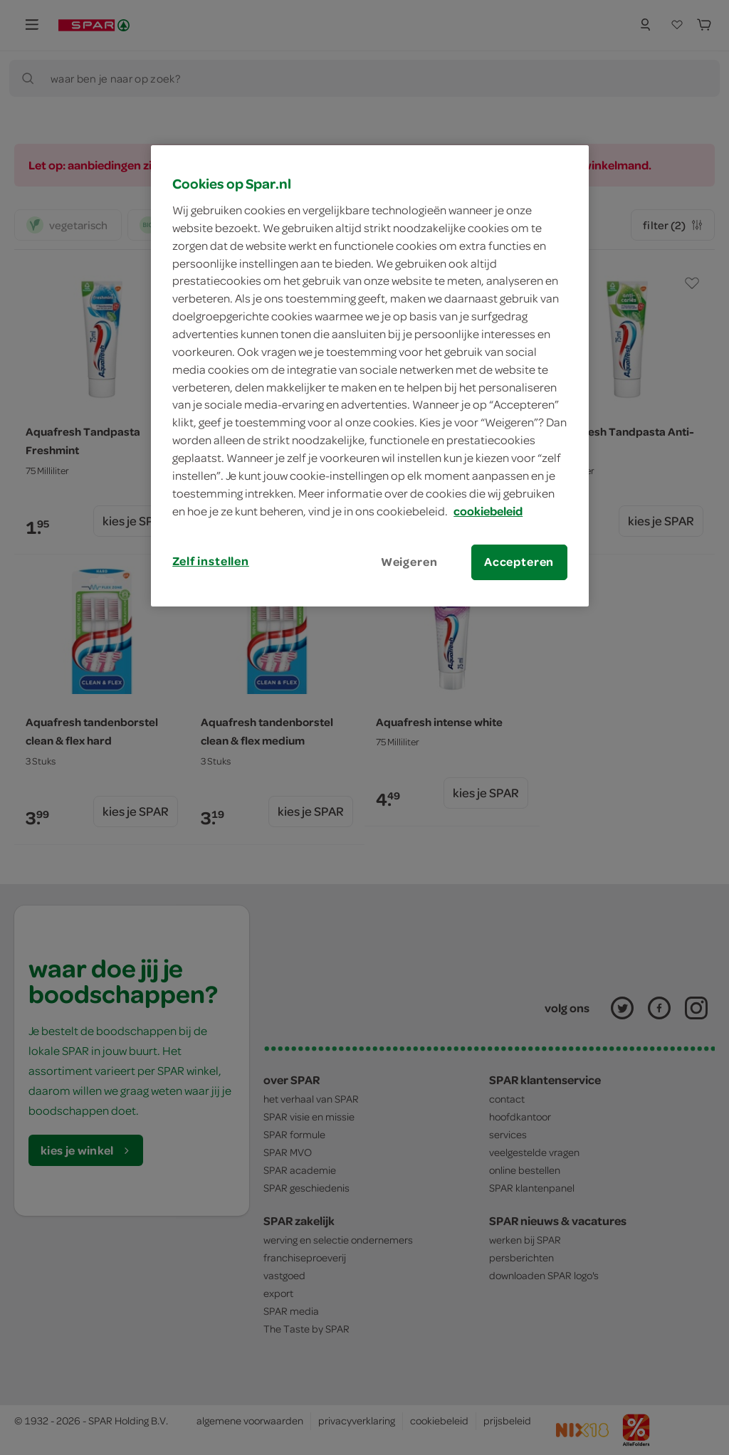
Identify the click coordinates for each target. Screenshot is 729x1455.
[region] (369, 375)
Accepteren (519, 561)
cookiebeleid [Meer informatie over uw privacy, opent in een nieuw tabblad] (488, 511)
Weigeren (409, 561)
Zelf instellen (210, 561)
